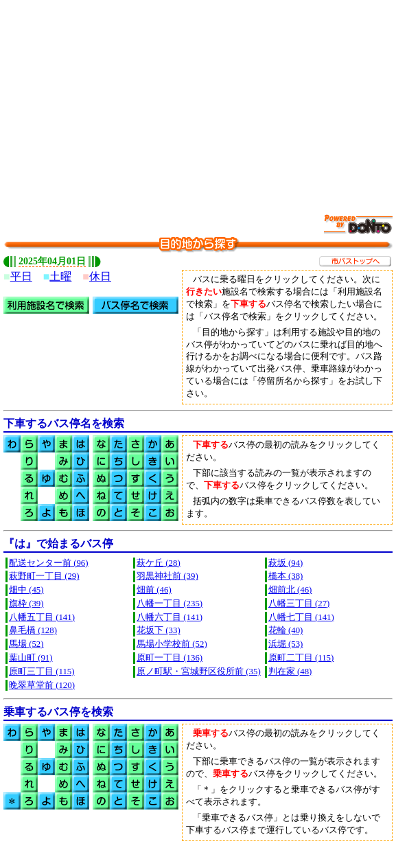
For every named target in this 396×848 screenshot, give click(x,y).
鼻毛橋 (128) (33, 630)
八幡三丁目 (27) (299, 603)
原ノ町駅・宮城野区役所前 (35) (199, 671)
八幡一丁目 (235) (169, 603)
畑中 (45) (26, 590)
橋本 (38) (285, 576)
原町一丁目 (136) (169, 658)
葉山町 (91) (31, 658)
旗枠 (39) (26, 603)
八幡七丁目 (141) (301, 617)
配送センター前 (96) (49, 563)
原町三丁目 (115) (41, 671)
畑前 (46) (154, 590)
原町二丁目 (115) (301, 658)
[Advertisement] (199, 99)
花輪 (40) (285, 630)
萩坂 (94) (285, 563)
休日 (100, 276)
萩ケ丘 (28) (158, 563)
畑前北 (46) (290, 590)
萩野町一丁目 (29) (44, 576)
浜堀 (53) (285, 644)
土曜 (60, 276)
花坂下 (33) (158, 630)
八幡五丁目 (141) (42, 617)
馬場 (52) (26, 644)
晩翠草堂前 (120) (42, 685)
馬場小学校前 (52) (172, 644)
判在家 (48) (290, 671)
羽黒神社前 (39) (167, 576)
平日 (21, 276)
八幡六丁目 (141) (169, 617)
